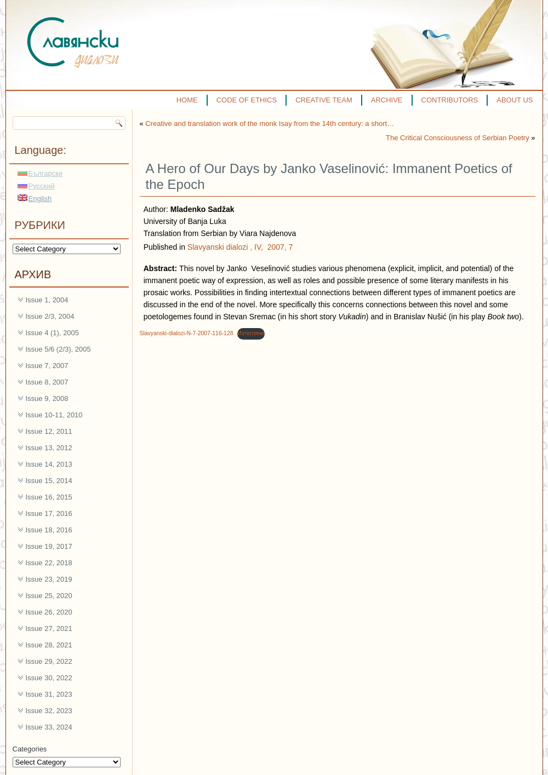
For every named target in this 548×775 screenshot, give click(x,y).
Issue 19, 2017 (49, 546)
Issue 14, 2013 (49, 464)
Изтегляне (250, 333)
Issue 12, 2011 (49, 431)
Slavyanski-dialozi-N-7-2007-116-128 (186, 333)
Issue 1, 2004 (47, 300)
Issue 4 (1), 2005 (52, 333)
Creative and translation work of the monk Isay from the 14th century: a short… (269, 123)
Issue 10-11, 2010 (54, 415)
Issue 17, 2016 (49, 513)
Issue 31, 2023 (49, 694)
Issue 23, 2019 (49, 579)
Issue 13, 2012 (49, 448)
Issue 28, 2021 (49, 645)
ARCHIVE (387, 100)
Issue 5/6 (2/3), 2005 (58, 349)
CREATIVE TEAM (323, 100)
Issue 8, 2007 (47, 382)
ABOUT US (514, 100)
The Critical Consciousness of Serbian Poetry (457, 138)
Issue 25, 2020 (49, 596)
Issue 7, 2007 (47, 365)
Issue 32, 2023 (49, 711)
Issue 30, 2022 (49, 678)
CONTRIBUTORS (449, 100)
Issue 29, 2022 (49, 661)
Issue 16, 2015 (49, 497)
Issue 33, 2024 (49, 727)
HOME (187, 100)
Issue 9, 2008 (47, 398)
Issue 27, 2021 (49, 628)
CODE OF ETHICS (246, 100)
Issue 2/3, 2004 (50, 316)
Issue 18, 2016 (49, 530)
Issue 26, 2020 (49, 612)
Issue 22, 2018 (49, 563)
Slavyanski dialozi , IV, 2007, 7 (240, 247)
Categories (30, 749)
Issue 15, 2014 (49, 481)
